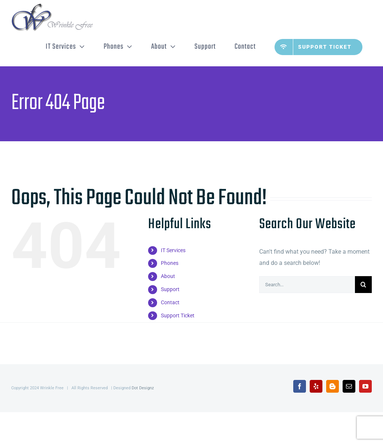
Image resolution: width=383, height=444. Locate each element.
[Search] (363, 284)
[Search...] (307, 284)
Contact (170, 302)
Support (170, 289)
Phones (169, 263)
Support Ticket (177, 315)
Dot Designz (143, 388)
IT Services (173, 250)
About (168, 276)
